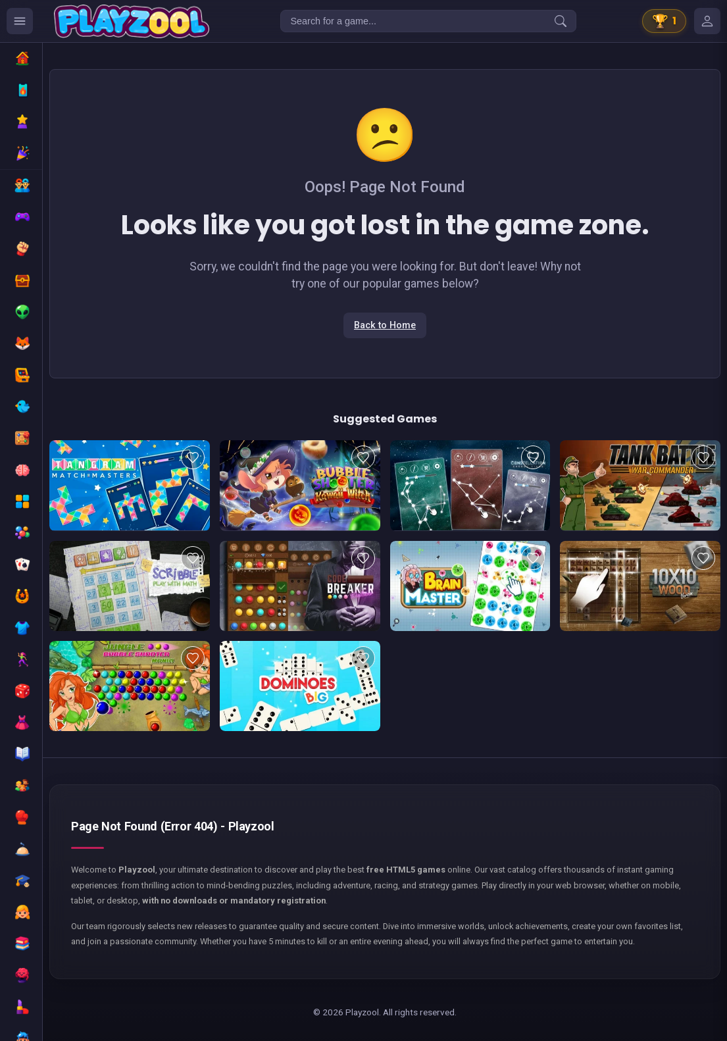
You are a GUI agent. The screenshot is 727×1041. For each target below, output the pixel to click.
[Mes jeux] (707, 21)
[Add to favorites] (193, 457)
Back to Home (385, 325)
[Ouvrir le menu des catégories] (20, 21)
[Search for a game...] (428, 21)
